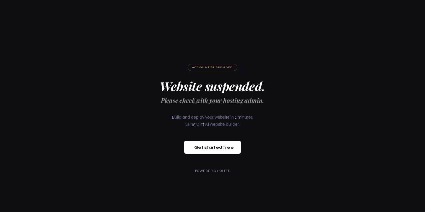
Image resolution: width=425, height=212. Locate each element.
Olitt (225, 171)
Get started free (213, 147)
